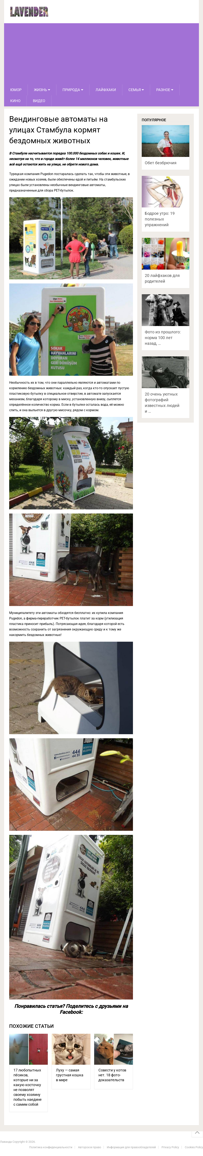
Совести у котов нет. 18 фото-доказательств (112, 1075)
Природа (71, 90)
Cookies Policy (194, 1147)
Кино (15, 101)
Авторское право (89, 1147)
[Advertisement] (101, 53)
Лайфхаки (106, 90)
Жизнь (40, 90)
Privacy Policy (170, 1147)
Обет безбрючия (160, 162)
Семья (134, 90)
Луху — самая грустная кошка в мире (69, 1075)
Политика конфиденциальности (50, 1147)
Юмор (15, 90)
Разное (163, 90)
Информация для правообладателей (131, 1147)
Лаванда (6, 1141)
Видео (39, 101)
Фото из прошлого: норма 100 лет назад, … (163, 337)
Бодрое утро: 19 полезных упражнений (160, 219)
